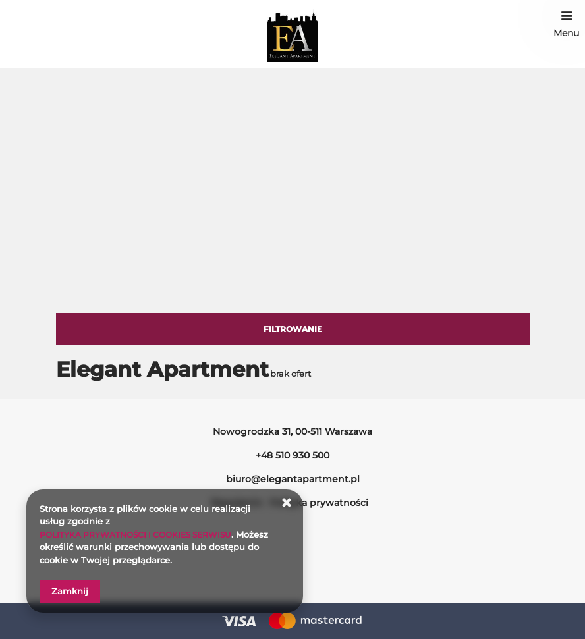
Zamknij (69, 591)
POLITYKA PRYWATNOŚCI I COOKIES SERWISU (143, 534)
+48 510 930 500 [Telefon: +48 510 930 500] (292, 455)
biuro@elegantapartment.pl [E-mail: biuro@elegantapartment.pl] (293, 479)
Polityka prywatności (318, 503)
